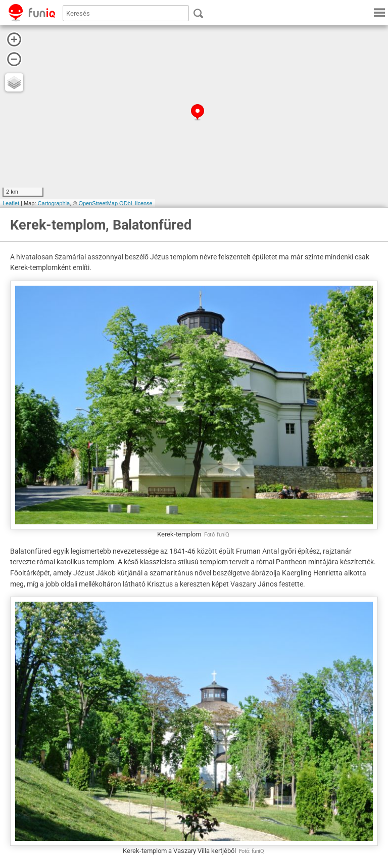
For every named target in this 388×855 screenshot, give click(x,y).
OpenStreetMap (98, 203)
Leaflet (11, 203)
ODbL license (136, 203)
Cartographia (54, 203)
